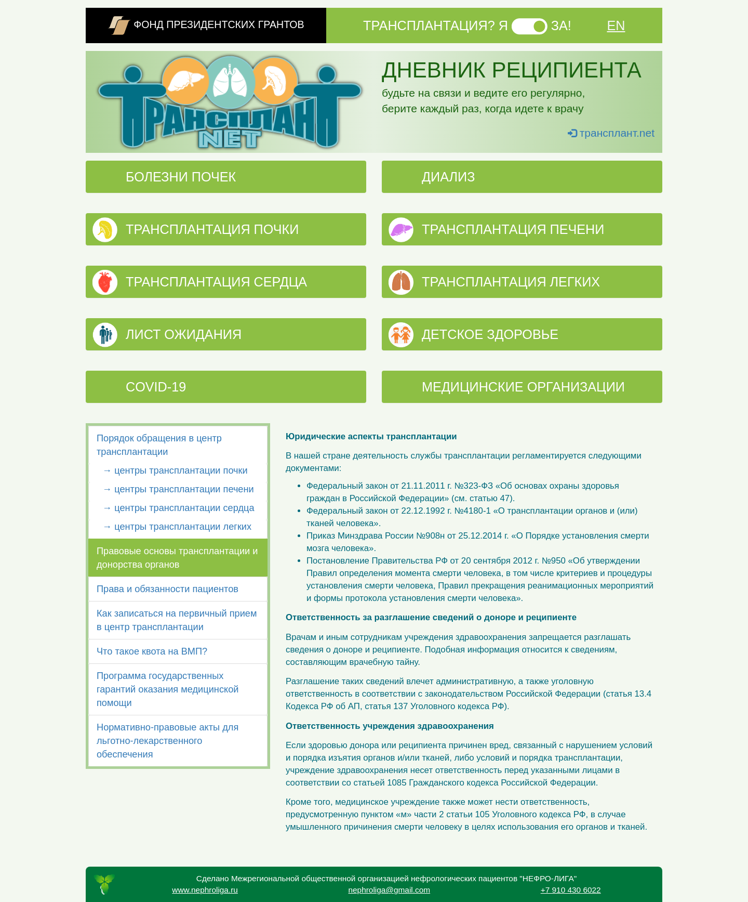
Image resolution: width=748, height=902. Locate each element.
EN (616, 25)
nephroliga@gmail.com (389, 889)
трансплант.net (611, 133)
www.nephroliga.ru (205, 889)
